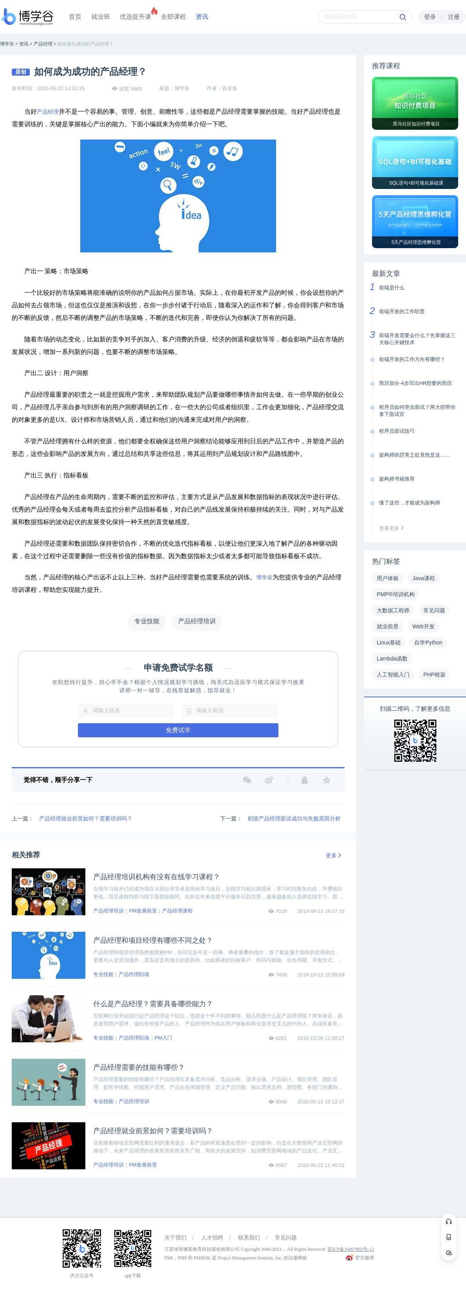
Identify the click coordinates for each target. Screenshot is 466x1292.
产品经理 (48, 112)
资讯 (202, 16)
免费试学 (178, 730)
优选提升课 (135, 16)
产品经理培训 (108, 911)
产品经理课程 (177, 911)
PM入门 (164, 1038)
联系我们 (249, 1238)
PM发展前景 (143, 911)
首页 (75, 16)
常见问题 (286, 1238)
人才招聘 (212, 1238)
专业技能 (103, 974)
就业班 (100, 16)
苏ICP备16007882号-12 (350, 1249)
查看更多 (393, 528)
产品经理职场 (134, 974)
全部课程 (173, 16)
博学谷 (264, 578)
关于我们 (175, 1238)
